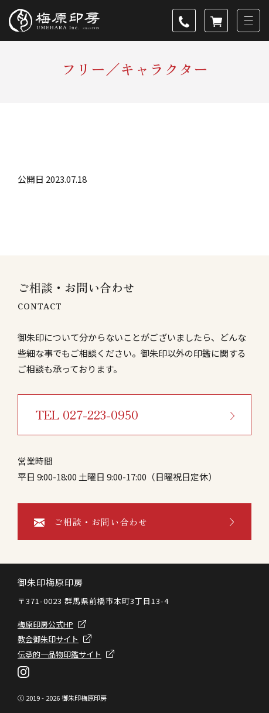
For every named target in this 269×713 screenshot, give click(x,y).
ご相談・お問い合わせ (101, 522)
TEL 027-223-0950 (87, 414)
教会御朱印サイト (48, 638)
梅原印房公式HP (45, 624)
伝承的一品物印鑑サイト (59, 654)
